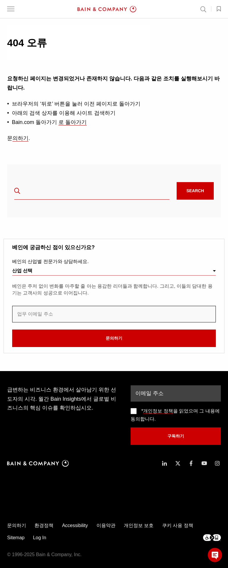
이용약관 (105, 525)
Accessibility (75, 525)
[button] (11, 9)
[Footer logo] (212, 537)
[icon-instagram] (217, 463)
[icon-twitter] (177, 463)
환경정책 (43, 525)
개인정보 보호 (138, 525)
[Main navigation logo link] (106, 9)
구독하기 (175, 436)
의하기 (20, 138)
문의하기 (114, 338)
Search (195, 190)
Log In (39, 537)
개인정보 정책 (158, 410)
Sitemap (16, 537)
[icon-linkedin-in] (164, 463)
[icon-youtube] (204, 463)
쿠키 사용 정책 (177, 525)
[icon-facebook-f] (190, 463)
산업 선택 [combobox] (22, 270)
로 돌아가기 (72, 122)
